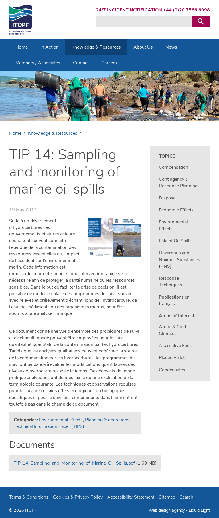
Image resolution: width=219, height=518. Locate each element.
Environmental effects (61, 420)
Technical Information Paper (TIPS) (49, 426)
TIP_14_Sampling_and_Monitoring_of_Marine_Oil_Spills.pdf (74, 463)
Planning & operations (107, 420)
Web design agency (167, 510)
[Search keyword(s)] (144, 21)
